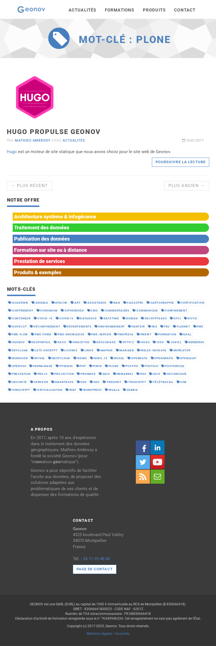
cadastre (133, 302)
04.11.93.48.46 (96, 558)
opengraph (162, 358)
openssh (17, 366)
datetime (109, 318)
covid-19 (43, 318)
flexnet (181, 326)
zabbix (130, 389)
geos (60, 342)
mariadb (125, 350)
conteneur (19, 318)
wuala (112, 389)
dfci (175, 318)
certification (190, 302)
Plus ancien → (186, 185)
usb (181, 382)
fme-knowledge (69, 334)
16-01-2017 (193, 140)
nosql (117, 358)
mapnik (105, 350)
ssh (82, 382)
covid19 (64, 318)
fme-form (41, 334)
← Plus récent (29, 185)
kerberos (194, 342)
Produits (154, 10)
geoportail (39, 342)
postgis (149, 366)
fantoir (136, 326)
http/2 (126, 342)
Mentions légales (99, 634)
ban (115, 302)
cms (92, 310)
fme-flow (18, 334)
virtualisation (47, 389)
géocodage (104, 342)
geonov (16, 342)
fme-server (99, 334)
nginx (80, 358)
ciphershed (72, 310)
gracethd (79, 342)
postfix (130, 366)
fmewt (144, 334)
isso (158, 342)
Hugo (12, 151)
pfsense (64, 366)
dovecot (17, 326)
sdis (154, 373)
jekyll (174, 342)
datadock (86, 318)
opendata (137, 358)
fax (152, 326)
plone (112, 366)
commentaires (115, 310)
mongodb (18, 358)
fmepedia (123, 334)
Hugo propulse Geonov (54, 132)
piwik (95, 366)
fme (198, 326)
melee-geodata (151, 350)
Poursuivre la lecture (181, 162)
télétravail (161, 382)
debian (130, 318)
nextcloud (59, 358)
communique (145, 310)
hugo (143, 342)
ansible (40, 302)
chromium (47, 310)
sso (95, 382)
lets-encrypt (44, 350)
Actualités (82, 10)
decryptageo (154, 318)
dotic (190, 318)
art (75, 302)
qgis (104, 373)
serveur (39, 382)
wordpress (90, 389)
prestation (19, 373)
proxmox (86, 373)
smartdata (62, 382)
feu (165, 326)
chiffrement (20, 310)
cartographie (160, 302)
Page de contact (94, 569)
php (81, 366)
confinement (174, 310)
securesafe (175, 373)
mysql (38, 358)
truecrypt (135, 382)
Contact (184, 10)
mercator (180, 350)
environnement (109, 326)
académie (18, 302)
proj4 (41, 373)
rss (141, 373)
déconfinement (45, 326)
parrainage (41, 366)
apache (59, 302)
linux (87, 350)
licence (69, 350)
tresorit (112, 382)
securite (17, 382)
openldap (186, 358)
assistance (95, 302)
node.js (98, 358)
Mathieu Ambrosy (32, 140)
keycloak (18, 350)
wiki (71, 389)
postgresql (173, 366)
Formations (119, 10)
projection (62, 373)
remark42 (123, 373)
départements (77, 326)
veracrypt (19, 389)
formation (165, 334)
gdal (185, 334)
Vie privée (122, 634)
